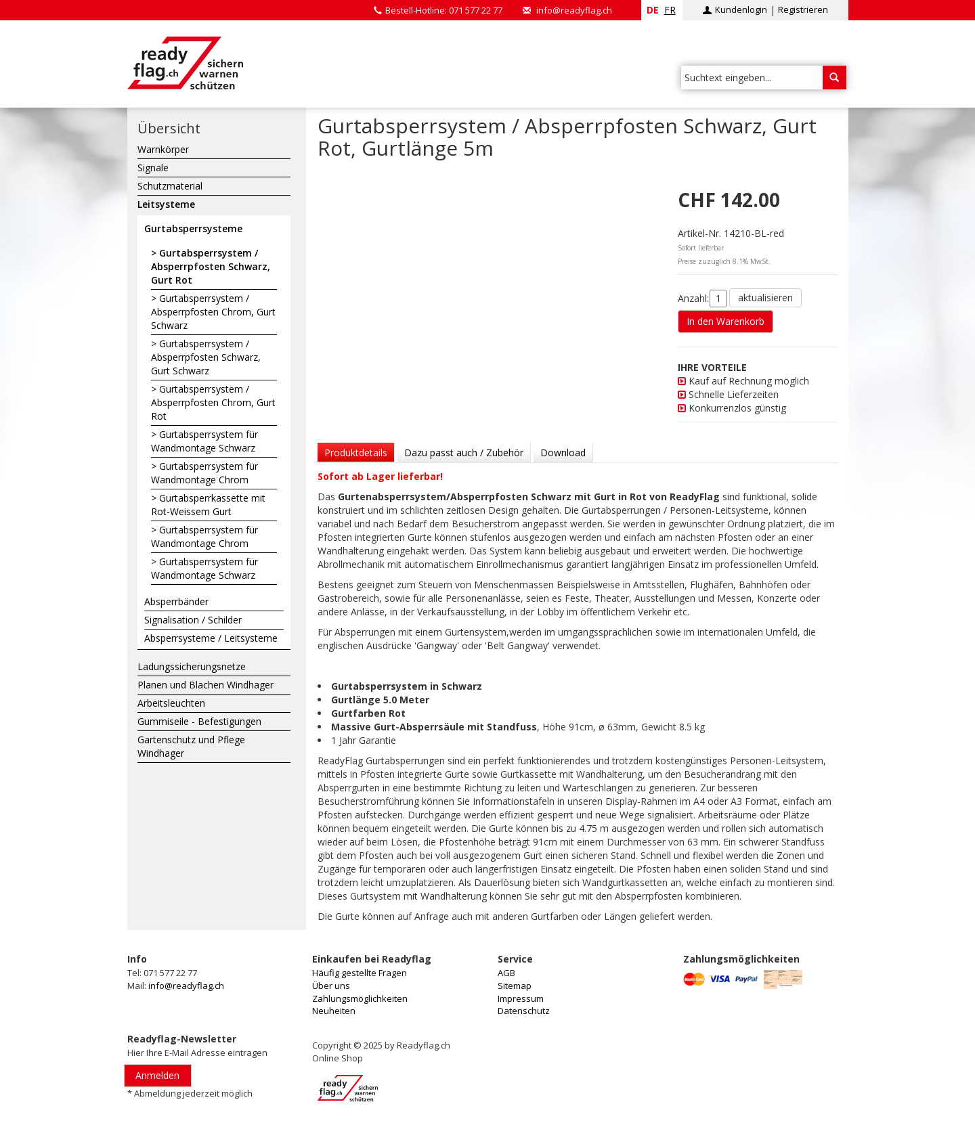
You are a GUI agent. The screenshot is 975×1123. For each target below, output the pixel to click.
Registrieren (803, 9)
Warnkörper (163, 149)
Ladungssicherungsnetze (191, 666)
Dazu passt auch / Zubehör (463, 452)
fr (670, 9)
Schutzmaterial (169, 185)
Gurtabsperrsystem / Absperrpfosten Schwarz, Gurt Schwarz (206, 357)
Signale (153, 167)
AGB (506, 973)
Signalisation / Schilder (193, 619)
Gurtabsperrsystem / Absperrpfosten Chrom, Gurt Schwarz (213, 312)
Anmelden (157, 1075)
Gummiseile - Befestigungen (199, 721)
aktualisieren (765, 297)
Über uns (331, 985)
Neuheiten (333, 1011)
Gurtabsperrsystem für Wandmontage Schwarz (204, 441)
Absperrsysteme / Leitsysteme (211, 638)
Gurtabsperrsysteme (193, 228)
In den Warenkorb (725, 321)
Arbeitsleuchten (171, 703)
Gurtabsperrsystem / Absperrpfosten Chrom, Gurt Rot (213, 402)
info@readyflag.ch (574, 10)
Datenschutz (524, 1011)
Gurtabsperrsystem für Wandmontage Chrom (204, 473)
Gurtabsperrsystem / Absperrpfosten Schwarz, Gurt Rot (210, 266)
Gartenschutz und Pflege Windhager (191, 746)
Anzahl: (693, 298)
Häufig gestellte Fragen (359, 973)
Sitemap (515, 985)
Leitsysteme (166, 204)
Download (563, 452)
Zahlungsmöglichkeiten (360, 998)
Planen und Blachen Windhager (205, 684)
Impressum (521, 998)
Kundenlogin (741, 9)
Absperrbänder (176, 601)
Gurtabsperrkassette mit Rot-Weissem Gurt (208, 504)
